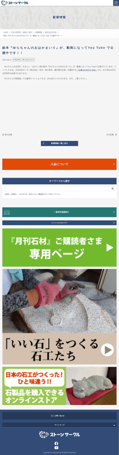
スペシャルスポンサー (59, 223)
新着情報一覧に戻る (59, 143)
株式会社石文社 (50, 32)
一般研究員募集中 (61, 212)
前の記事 (7, 134)
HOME (5, 32)
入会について (59, 164)
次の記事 (111, 134)
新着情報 (38, 32)
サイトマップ (59, 425)
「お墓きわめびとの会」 (87, 69)
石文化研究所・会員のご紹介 (21, 32)
